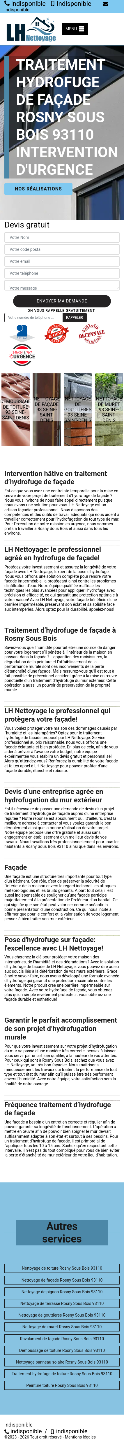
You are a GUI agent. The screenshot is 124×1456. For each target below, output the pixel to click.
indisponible (25, 3)
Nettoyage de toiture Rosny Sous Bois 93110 (62, 1268)
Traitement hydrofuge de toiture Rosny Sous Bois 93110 (62, 1373)
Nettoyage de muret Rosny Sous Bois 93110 (62, 1326)
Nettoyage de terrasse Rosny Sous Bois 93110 (62, 1303)
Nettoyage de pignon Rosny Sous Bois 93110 (62, 1291)
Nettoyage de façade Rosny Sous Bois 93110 (62, 1280)
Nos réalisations (38, 189)
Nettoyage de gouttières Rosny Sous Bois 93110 (62, 1315)
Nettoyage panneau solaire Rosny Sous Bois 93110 (62, 1362)
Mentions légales (80, 1437)
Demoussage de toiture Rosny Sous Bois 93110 (62, 1350)
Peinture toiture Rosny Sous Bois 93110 (62, 1385)
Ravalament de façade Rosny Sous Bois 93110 (62, 1338)
